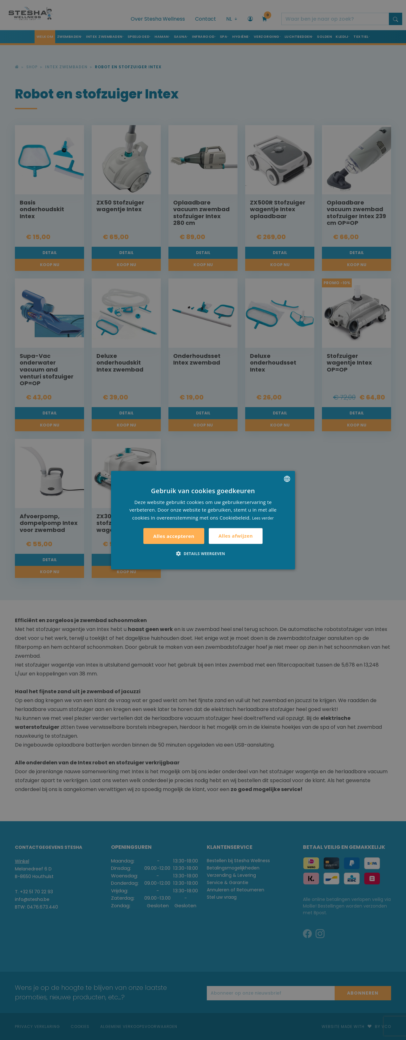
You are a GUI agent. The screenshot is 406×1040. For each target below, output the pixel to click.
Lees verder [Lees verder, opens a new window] (263, 518)
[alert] (203, 520)
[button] (203, 553)
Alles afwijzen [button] (236, 536)
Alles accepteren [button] (173, 536)
